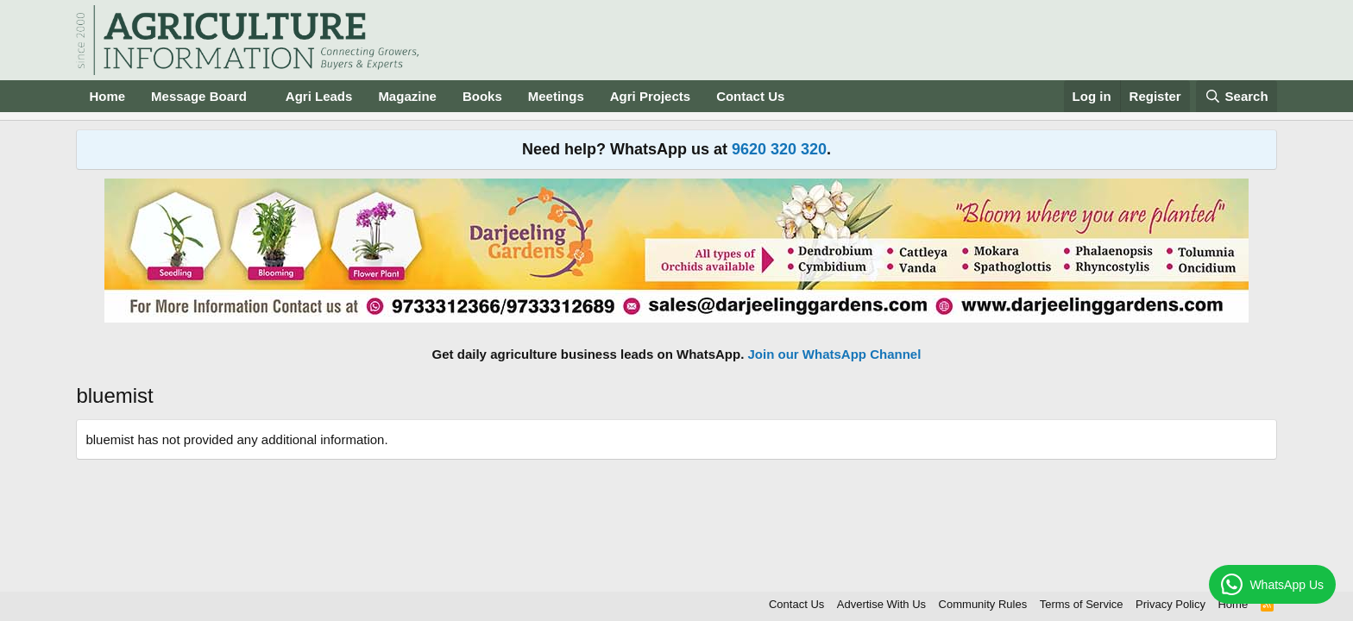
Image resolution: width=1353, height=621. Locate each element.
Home (107, 96)
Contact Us (750, 96)
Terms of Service (1081, 604)
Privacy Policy (1170, 604)
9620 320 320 (779, 149)
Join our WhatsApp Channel (835, 354)
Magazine (407, 96)
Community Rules (983, 604)
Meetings (556, 96)
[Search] (1236, 96)
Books (482, 96)
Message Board (199, 96)
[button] (261, 96)
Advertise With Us (881, 604)
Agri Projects (650, 96)
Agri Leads (319, 96)
